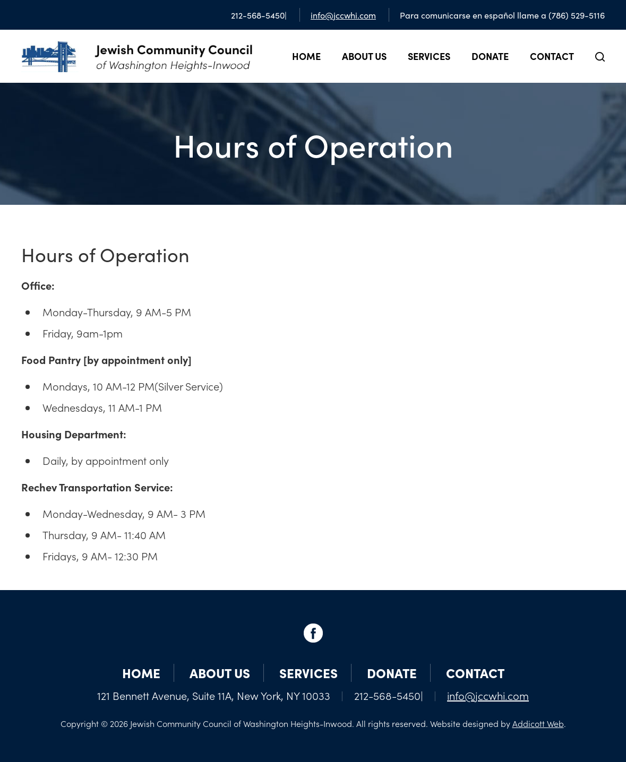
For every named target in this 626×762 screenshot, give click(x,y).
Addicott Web (538, 723)
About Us (364, 56)
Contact (552, 56)
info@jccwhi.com (343, 15)
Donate (490, 56)
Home (306, 56)
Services (429, 56)
